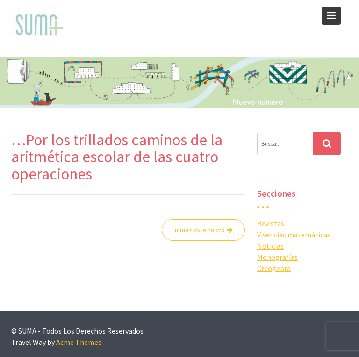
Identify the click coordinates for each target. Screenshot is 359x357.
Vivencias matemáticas (293, 234)
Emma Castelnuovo (198, 230)
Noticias (270, 245)
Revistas (270, 223)
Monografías (277, 257)
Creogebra (274, 268)
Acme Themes (78, 342)
